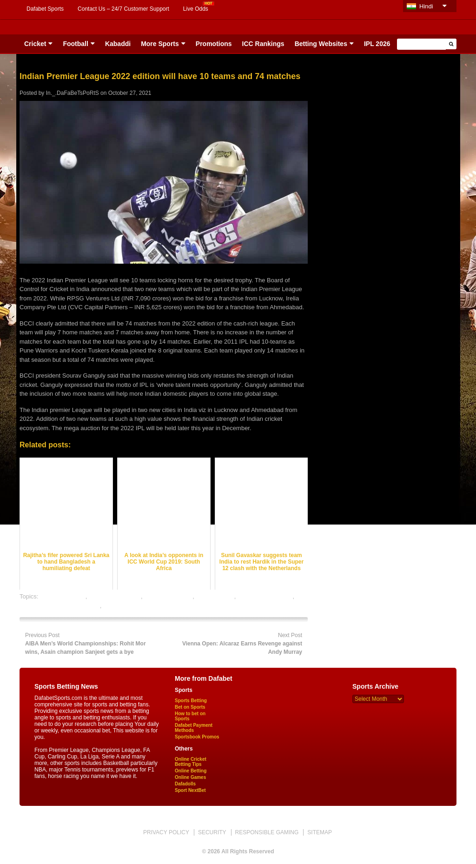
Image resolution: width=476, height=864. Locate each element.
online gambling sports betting (60, 605)
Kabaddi (118, 43)
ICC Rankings (263, 43)
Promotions (214, 43)
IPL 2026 (377, 43)
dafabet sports (215, 596)
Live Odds (195, 9)
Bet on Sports (190, 707)
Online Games (190, 777)
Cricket (35, 43)
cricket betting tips (168, 596)
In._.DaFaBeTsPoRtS (72, 93)
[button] (451, 44)
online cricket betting (265, 596)
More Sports (160, 43)
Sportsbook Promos (197, 736)
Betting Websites (321, 43)
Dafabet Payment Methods (193, 728)
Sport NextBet (190, 790)
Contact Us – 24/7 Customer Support (123, 9)
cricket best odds (63, 596)
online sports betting (130, 605)
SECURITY (212, 832)
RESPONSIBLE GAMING (267, 832)
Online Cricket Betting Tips (190, 762)
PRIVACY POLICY (166, 832)
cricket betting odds (115, 596)
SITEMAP (319, 832)
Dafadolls (185, 783)
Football (75, 43)
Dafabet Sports (45, 9)
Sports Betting (191, 700)
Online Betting (190, 770)
